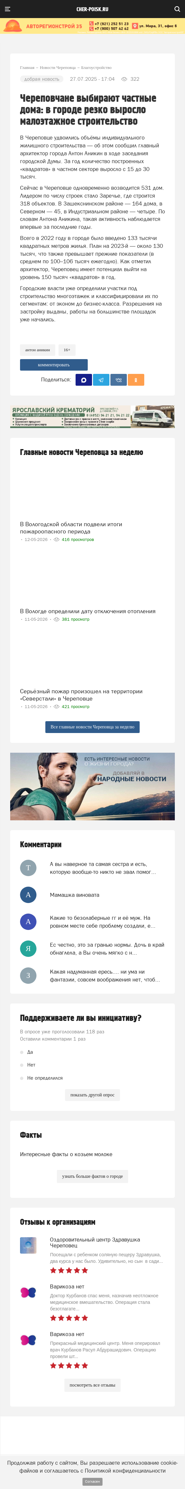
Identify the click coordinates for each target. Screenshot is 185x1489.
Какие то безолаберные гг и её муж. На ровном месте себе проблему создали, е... (102, 922)
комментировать (54, 364)
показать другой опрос (92, 1094)
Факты (31, 1135)
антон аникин (37, 349)
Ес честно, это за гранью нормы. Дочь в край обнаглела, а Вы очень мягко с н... (107, 948)
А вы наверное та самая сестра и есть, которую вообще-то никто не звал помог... (103, 868)
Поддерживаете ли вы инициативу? (81, 1018)
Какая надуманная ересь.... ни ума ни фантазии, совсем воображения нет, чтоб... (105, 975)
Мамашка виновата (74, 895)
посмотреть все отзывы (92, 1385)
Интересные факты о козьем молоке (66, 1154)
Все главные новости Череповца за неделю (92, 726)
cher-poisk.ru (92, 9)
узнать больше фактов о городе (92, 1176)
